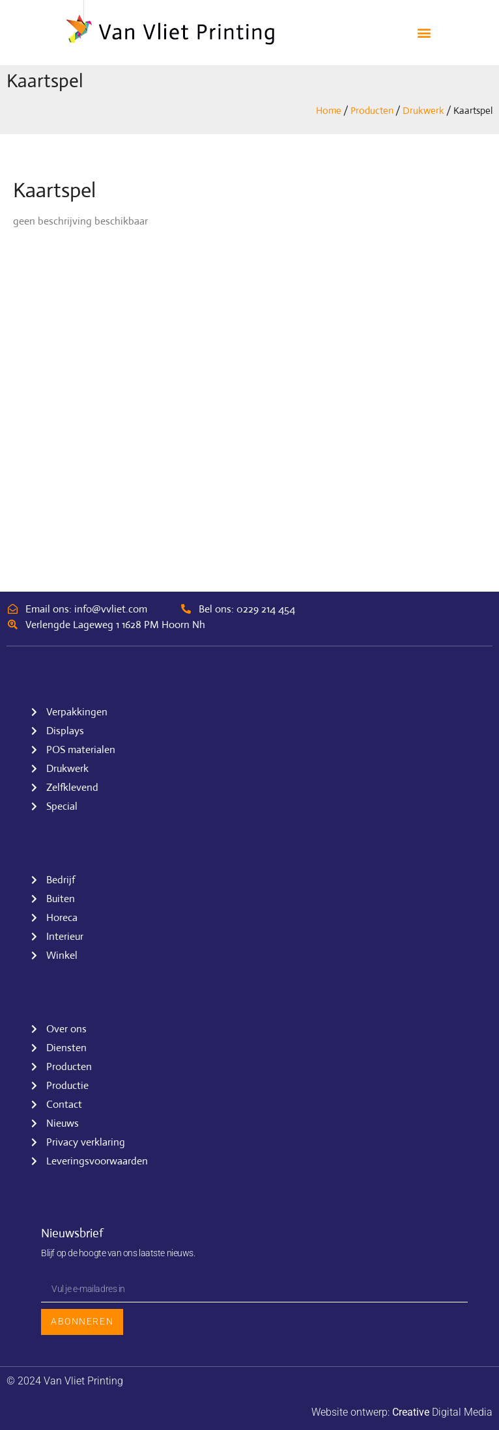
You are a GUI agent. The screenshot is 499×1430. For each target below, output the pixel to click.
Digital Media (442, 1412)
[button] (424, 33)
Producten (371, 110)
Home (328, 110)
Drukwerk (423, 110)
